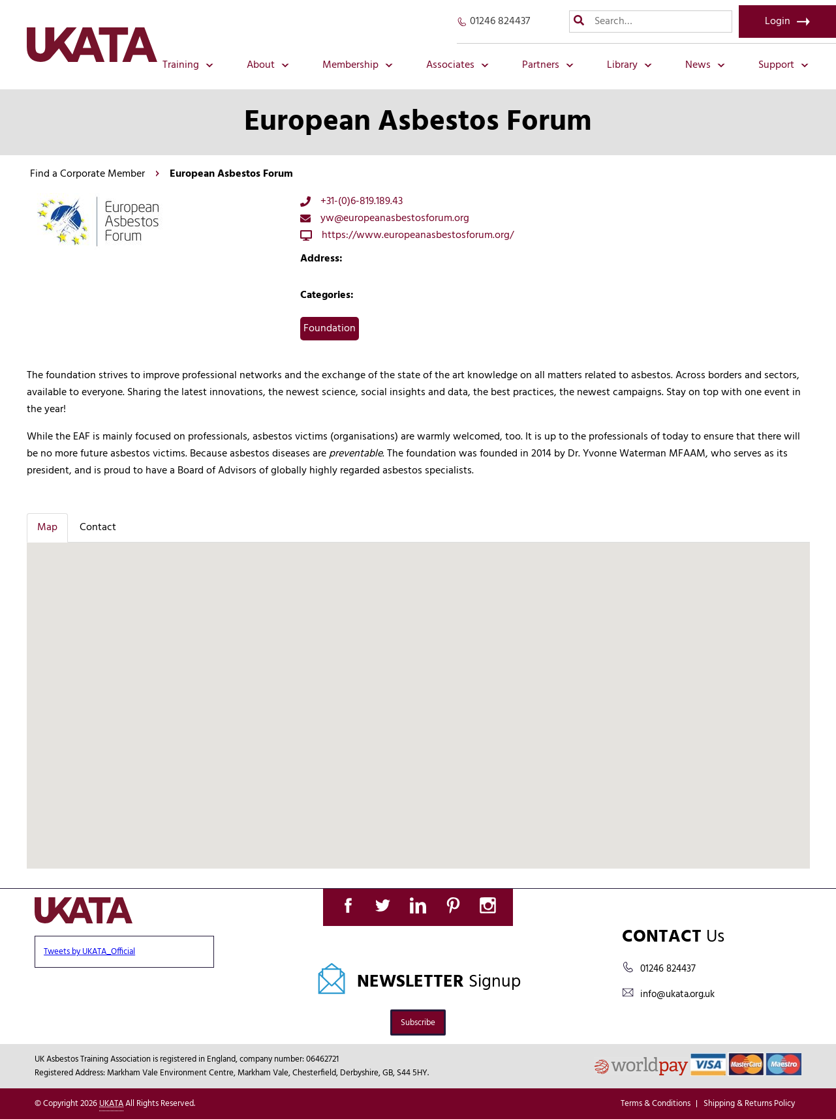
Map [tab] (47, 527)
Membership (357, 65)
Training (188, 65)
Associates (457, 65)
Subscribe (418, 1023)
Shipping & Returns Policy (749, 1104)
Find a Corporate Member (87, 174)
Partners (548, 65)
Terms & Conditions (655, 1104)
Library (629, 65)
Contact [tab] (98, 527)
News (705, 65)
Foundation (329, 328)
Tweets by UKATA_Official (89, 952)
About (268, 65)
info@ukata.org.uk (677, 994)
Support (783, 65)
